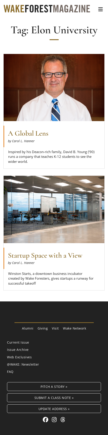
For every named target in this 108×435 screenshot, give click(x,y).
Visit (55, 328)
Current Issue (18, 342)
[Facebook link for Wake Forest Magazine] (46, 419)
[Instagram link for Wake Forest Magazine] (55, 419)
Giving (43, 328)
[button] (100, 9)
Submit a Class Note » (54, 398)
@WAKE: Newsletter (23, 364)
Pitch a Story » (54, 386)
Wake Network (74, 328)
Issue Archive (18, 349)
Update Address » (54, 409)
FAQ (10, 371)
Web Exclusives (19, 357)
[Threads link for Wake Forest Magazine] (62, 419)
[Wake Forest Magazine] (47, 9)
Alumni (28, 328)
